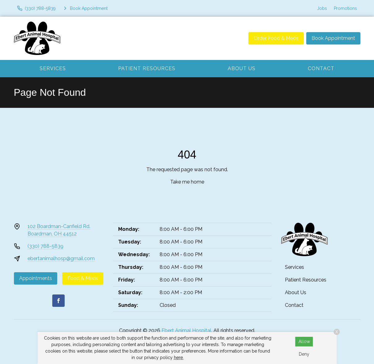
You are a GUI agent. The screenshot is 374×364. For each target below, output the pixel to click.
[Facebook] (58, 300)
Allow (304, 341)
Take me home (187, 182)
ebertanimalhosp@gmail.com (61, 258)
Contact (321, 68)
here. (179, 357)
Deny (304, 354)
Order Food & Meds (276, 38)
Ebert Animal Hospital (186, 330)
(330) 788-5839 (45, 246)
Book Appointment (333, 38)
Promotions (345, 8)
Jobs (322, 8)
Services (53, 68)
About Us (242, 68)
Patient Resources (146, 68)
